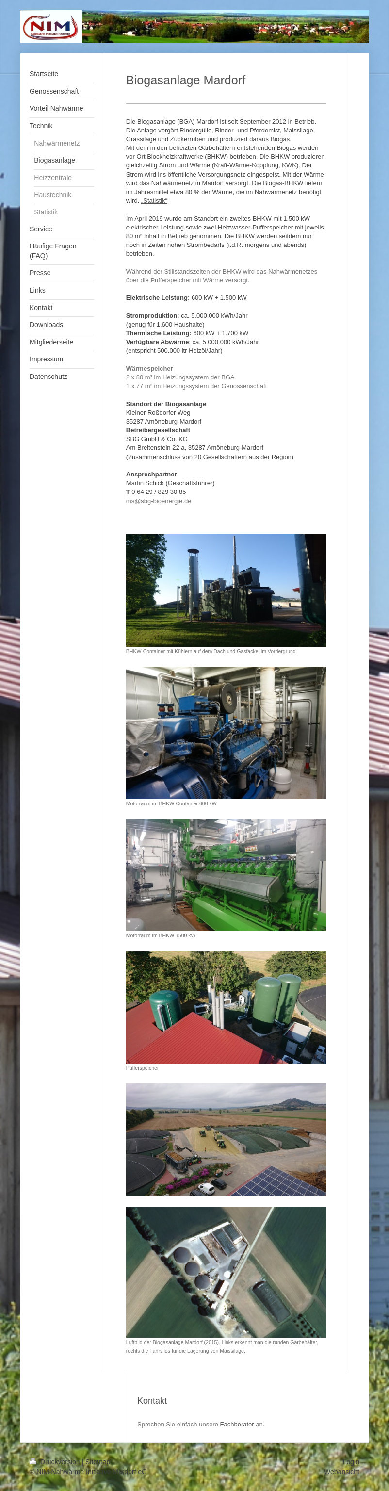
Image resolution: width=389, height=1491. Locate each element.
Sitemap (97, 1462)
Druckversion (55, 1462)
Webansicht (341, 1471)
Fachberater (237, 1424)
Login (351, 1462)
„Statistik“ (154, 200)
